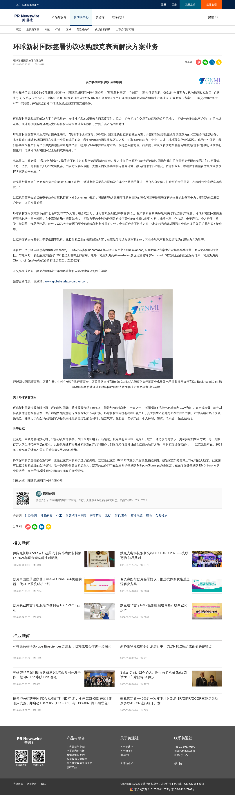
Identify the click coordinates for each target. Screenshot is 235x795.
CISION (188, 783)
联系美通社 (183, 738)
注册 (163, 4)
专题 (47, 29)
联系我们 (118, 17)
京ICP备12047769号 (183, 789)
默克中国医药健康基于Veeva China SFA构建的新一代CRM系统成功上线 (47, 581)
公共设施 (161, 515)
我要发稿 (190, 4)
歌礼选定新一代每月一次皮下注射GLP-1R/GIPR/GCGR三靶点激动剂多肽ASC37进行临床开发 (169, 701)
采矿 (108, 515)
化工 (59, 515)
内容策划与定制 (76, 746)
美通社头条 (83, 29)
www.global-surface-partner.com (66, 281)
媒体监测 (211, 4)
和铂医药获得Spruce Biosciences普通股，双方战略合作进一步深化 (62, 646)
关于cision (126, 750)
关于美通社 (129, 738)
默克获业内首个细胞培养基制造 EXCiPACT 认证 (46, 607)
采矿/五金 (121, 515)
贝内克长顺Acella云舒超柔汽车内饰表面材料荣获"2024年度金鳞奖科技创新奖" (47, 555)
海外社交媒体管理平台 (79, 763)
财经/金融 (31, 515)
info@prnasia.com (184, 750)
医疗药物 (96, 515)
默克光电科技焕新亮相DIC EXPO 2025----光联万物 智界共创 (154, 555)
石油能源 (136, 515)
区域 (68, 29)
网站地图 (32, 783)
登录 (174, 4)
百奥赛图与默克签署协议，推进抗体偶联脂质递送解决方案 (155, 581)
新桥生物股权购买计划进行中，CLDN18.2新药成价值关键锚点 (166, 646)
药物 (149, 515)
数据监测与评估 (76, 754)
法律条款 (18, 783)
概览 (18, 29)
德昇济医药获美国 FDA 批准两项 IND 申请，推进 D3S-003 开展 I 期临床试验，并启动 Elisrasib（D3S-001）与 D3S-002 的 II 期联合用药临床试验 (62, 701)
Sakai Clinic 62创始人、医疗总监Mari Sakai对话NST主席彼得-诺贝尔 (153, 675)
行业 (57, 29)
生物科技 (47, 515)
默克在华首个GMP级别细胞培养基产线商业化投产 (153, 607)
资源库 (100, 17)
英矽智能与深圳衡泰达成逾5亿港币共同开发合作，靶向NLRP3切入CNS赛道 (47, 675)
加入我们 (125, 754)
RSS (43, 783)
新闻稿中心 (81, 17)
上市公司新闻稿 (125, 29)
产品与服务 (59, 17)
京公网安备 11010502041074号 (150, 789)
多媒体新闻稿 (102, 29)
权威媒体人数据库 (77, 759)
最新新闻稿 (32, 29)
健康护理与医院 (76, 515)
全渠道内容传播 (76, 750)
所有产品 (72, 767)
